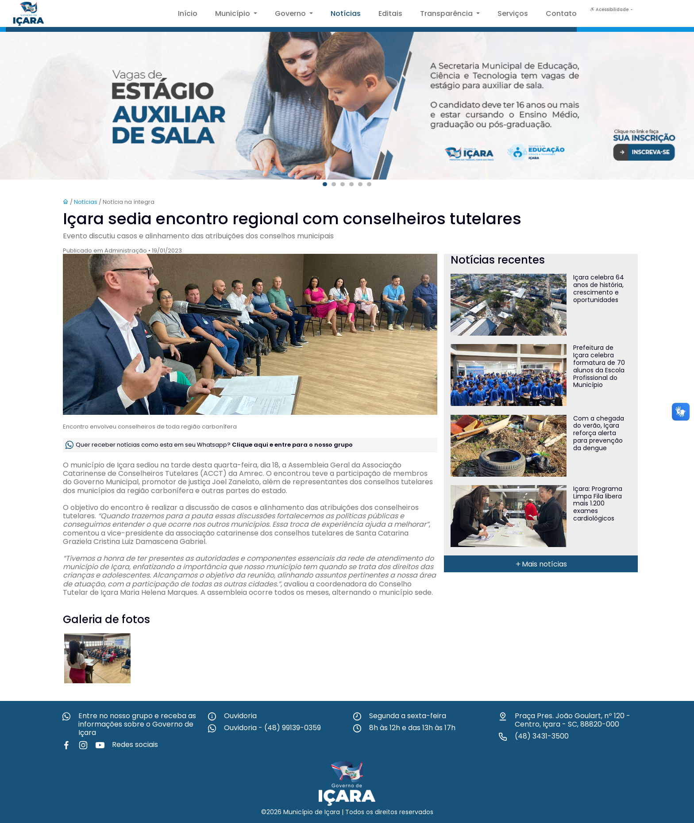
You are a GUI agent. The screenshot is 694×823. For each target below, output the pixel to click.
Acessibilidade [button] (610, 9)
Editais (390, 13)
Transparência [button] (447, 13)
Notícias (346, 13)
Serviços (512, 13)
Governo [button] (291, 13)
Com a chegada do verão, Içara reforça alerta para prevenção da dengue (598, 433)
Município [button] (233, 13)
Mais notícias (541, 564)
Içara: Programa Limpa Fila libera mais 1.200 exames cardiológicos (597, 503)
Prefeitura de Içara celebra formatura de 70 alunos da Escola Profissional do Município (599, 366)
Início (187, 13)
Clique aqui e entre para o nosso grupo (292, 444)
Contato (561, 13)
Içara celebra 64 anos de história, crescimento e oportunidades (598, 288)
